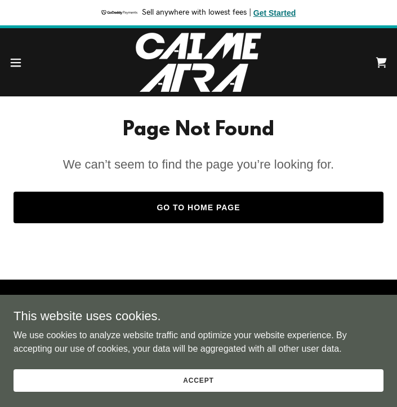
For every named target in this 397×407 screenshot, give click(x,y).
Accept (198, 380)
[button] (34, 62)
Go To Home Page (198, 207)
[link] (198, 62)
